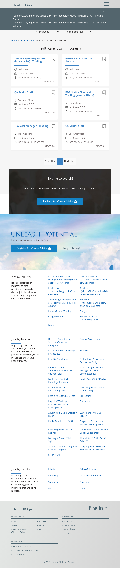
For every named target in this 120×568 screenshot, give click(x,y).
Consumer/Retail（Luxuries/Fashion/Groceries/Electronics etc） (94, 279)
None (51, 324)
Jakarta (51, 469)
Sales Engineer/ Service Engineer (60, 431)
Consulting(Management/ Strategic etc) (92, 389)
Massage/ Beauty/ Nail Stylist (59, 440)
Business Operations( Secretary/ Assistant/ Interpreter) (59, 342)
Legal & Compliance (58, 359)
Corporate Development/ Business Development (92, 423)
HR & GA (84, 350)
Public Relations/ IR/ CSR (60, 421)
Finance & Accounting (91, 339)
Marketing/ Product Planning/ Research (58, 381)
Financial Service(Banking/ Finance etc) (61, 352)
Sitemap (66, 533)
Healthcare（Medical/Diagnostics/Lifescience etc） (62, 291)
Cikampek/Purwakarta (91, 475)
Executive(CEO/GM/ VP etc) (61, 395)
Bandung (84, 481)
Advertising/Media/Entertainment (62, 414)
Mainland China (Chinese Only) (18, 530)
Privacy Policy (68, 525)
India (13, 521)
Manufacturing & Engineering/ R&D (57, 389)
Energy (83, 311)
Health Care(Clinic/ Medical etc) (93, 381)
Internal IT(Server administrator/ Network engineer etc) (60, 370)
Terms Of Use (68, 529)
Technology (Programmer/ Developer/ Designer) (93, 361)
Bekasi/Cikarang (88, 469)
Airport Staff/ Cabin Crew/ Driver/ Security (93, 440)
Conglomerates (56, 316)
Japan (39, 529)
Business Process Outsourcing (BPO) (89, 318)
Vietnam (41, 525)
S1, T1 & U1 (54, 454)
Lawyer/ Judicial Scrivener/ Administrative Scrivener (93, 448)
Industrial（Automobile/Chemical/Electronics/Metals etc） (94, 302)
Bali (50, 488)
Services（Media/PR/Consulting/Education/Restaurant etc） (94, 291)
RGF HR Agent (17, 554)
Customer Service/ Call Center (91, 414)
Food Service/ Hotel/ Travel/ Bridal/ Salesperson (94, 431)
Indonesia (41, 521)
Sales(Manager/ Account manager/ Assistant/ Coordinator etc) (92, 370)
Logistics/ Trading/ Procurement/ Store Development (58, 404)
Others (83, 488)
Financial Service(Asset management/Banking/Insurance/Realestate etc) (62, 279)
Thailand (15, 525)
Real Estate (85, 395)
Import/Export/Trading (59, 311)
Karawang (53, 475)
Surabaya (53, 481)
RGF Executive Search (21, 546)
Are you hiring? (71, 248)
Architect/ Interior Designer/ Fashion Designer (62, 448)
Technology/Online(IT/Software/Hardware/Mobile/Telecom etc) (62, 302)
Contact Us (67, 521)
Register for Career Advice (60, 201)
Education (85, 401)
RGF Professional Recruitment (25, 550)
